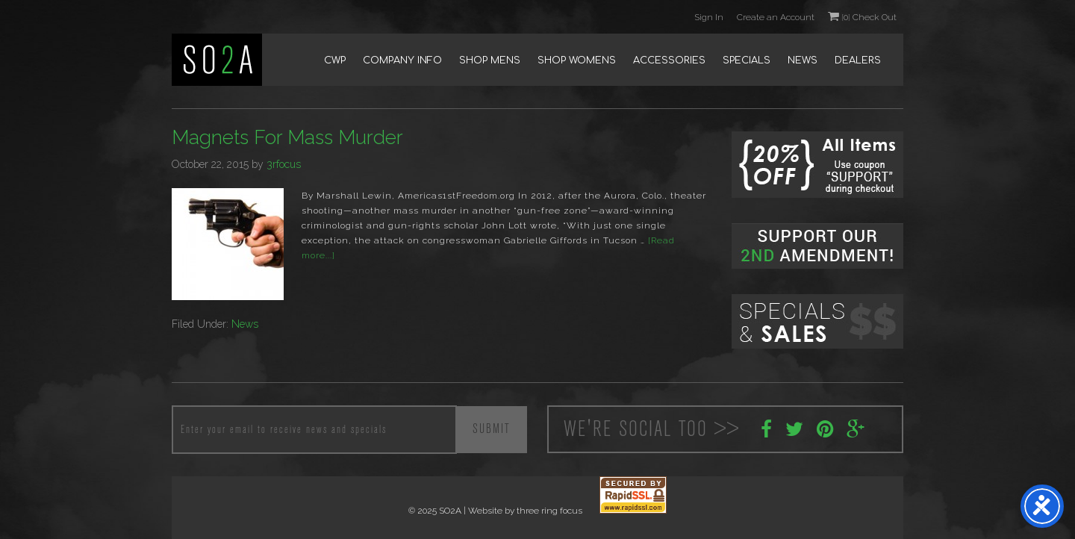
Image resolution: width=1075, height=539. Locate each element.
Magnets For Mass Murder (287, 137)
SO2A (217, 60)
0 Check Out (862, 16)
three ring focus (549, 510)
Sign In (708, 17)
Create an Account (775, 17)
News (244, 324)
